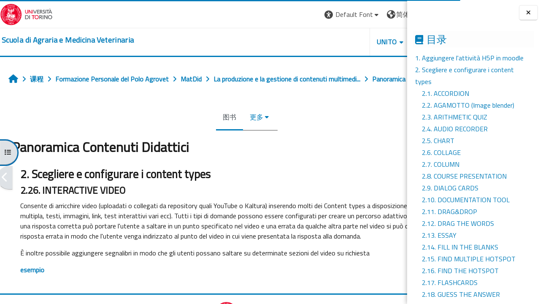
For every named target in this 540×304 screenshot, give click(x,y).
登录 (393, 14)
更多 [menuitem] (217, 135)
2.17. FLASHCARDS (450, 282)
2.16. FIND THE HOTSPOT (460, 271)
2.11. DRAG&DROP (449, 211)
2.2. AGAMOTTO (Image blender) (468, 105)
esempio (32, 298)
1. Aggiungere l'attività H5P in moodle (469, 58)
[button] (274, 14)
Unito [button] (308, 42)
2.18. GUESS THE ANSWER (461, 294)
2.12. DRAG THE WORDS (458, 223)
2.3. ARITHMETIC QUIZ (454, 117)
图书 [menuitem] (190, 135)
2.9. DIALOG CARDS (450, 188)
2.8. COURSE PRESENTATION (464, 176)
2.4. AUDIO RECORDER (455, 129)
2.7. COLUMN (440, 164)
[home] (68, 40)
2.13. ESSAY (439, 235)
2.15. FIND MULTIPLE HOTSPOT (469, 259)
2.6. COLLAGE (441, 152)
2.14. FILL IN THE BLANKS (460, 247)
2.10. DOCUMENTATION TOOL (466, 200)
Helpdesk (356, 42)
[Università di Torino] (26, 13)
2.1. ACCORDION (445, 93)
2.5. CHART (438, 141)
